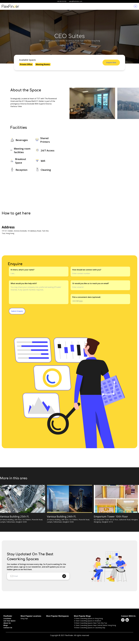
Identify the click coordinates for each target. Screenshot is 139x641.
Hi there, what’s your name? (22, 270)
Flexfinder (7, 616)
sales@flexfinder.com (75, 1)
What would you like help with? (24, 283)
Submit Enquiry (17, 311)
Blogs (5, 625)
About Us (7, 623)
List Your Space (9, 621)
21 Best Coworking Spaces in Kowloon (87, 621)
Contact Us (7, 628)
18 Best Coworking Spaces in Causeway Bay (89, 628)
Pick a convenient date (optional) (86, 297)
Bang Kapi (24, 618)
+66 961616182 (61, 1)
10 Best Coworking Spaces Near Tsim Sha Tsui (90, 623)
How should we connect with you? (86, 270)
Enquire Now (111, 62)
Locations (7, 618)
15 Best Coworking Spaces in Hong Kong (88, 618)
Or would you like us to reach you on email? (90, 283)
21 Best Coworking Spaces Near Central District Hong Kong (95, 625)
